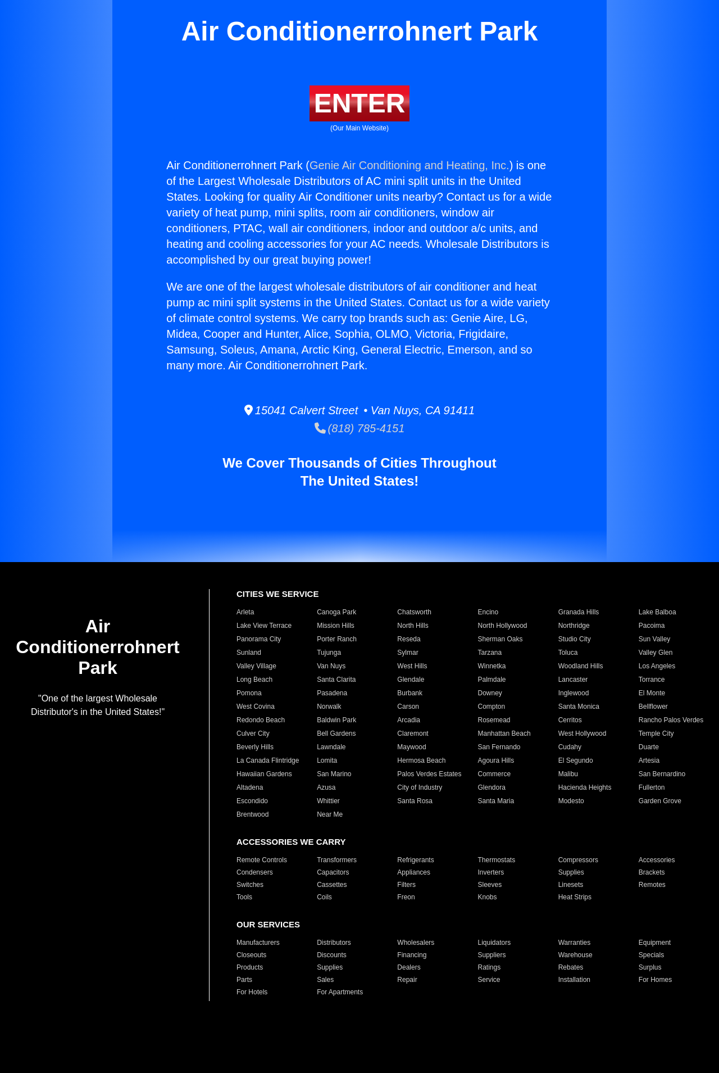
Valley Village (256, 666)
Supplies (571, 872)
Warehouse (575, 955)
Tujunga (329, 653)
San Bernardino (662, 774)
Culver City (253, 733)
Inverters (490, 872)
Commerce (494, 774)
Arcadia (408, 720)
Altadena (249, 787)
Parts (244, 980)
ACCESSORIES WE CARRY (290, 841)
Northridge (574, 626)
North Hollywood (502, 626)
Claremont (412, 733)
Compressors (578, 860)
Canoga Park (336, 612)
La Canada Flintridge (267, 760)
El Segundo (575, 760)
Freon (406, 897)
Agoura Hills (495, 760)
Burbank (409, 693)
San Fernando (498, 747)
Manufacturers (258, 943)
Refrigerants (415, 860)
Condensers (254, 872)
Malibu (568, 774)
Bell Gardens (336, 733)
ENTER (360, 103)
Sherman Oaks (499, 639)
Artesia (649, 760)
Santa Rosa (415, 801)
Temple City (656, 733)
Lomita (327, 760)
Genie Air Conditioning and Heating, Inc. (409, 165)
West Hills (412, 666)
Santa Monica (578, 706)
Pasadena (332, 693)
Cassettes (332, 885)
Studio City (574, 639)
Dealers (408, 967)
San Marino (334, 774)
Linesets (571, 885)
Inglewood (573, 693)
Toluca (568, 653)
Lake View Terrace (264, 626)
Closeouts (251, 955)
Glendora (491, 787)
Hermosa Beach (421, 760)
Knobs (487, 897)
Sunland (248, 653)
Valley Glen (655, 653)
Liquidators (494, 943)
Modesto (571, 801)
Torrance (652, 679)
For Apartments (340, 992)
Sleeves (489, 885)
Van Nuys (331, 666)
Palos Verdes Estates (429, 774)
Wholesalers (415, 943)
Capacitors (333, 872)
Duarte (649, 747)
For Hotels (251, 992)
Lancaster (573, 679)
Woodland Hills (580, 666)
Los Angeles (657, 666)
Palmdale (491, 679)
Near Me (330, 814)
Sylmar (407, 653)
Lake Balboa (657, 612)
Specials (651, 955)
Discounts (332, 955)
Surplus (650, 967)
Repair (407, 980)
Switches (249, 885)
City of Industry (419, 787)
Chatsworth (414, 612)
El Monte (652, 693)
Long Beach (254, 679)
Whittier (328, 801)
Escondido (252, 801)
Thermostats (496, 860)
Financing (411, 955)
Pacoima (652, 626)
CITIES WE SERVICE (277, 594)
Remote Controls (261, 860)
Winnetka (491, 666)
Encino (487, 612)
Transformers (337, 860)
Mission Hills (335, 626)
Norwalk (329, 706)
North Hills (412, 626)
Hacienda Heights (585, 787)
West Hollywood (582, 733)
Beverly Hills (255, 747)
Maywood (411, 747)
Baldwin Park (336, 720)
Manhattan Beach (503, 733)
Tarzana (489, 653)
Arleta (245, 612)
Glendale (410, 679)
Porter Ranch (337, 639)
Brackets (652, 872)
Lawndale (331, 747)
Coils (324, 897)
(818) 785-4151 (360, 428)
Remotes (652, 885)
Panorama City (258, 639)
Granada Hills (578, 612)
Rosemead (493, 720)
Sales (325, 980)
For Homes (655, 980)
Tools (244, 897)
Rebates (571, 967)
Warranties (574, 943)
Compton (491, 706)
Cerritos (570, 720)
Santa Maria (495, 801)
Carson (408, 706)
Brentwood (252, 814)
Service (488, 980)
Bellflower (653, 706)
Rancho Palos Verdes (671, 720)
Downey (489, 693)
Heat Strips (574, 897)
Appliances (413, 872)
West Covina (255, 706)
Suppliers (491, 955)
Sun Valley (654, 639)
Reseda (408, 639)
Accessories (657, 860)
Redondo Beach (260, 720)
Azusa (326, 787)
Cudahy (569, 747)
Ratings (488, 967)
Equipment (655, 943)
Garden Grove (660, 801)
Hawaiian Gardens (264, 774)
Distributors (334, 943)
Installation (574, 980)
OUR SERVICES (268, 924)
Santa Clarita (336, 679)
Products (249, 967)
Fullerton (652, 787)
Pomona (249, 693)
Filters (406, 885)
